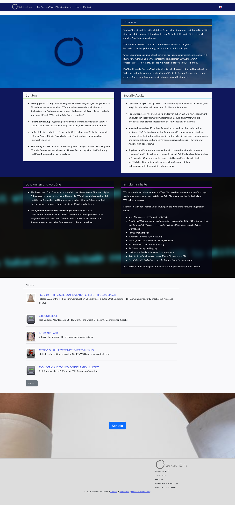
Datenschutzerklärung (140, 491)
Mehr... (32, 383)
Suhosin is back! (48, 333)
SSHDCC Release (48, 315)
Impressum (124, 491)
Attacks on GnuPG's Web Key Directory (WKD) (66, 350)
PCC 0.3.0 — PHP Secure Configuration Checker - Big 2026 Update (77, 294)
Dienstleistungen (63, 7)
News (77, 7)
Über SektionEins (44, 7)
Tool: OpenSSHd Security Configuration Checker (69, 367)
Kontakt (87, 7)
